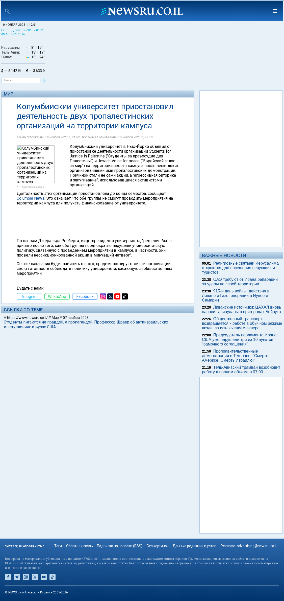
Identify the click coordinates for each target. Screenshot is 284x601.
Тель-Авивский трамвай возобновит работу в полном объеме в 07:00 (241, 369)
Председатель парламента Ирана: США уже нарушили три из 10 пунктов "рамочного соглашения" (240, 339)
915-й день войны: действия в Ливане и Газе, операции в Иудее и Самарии (235, 295)
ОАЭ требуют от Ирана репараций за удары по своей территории (240, 281)
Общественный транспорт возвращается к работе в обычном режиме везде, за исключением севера (242, 323)
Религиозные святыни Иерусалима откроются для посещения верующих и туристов (240, 267)
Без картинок (158, 546)
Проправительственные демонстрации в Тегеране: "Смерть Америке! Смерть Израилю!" (235, 355)
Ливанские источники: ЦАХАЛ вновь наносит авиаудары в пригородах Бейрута (241, 309)
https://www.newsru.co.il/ (27, 318)
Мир (8, 94)
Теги (58, 546)
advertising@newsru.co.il (256, 546)
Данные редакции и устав (194, 546)
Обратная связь (79, 546)
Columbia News (30, 198)
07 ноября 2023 (76, 318)
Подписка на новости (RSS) (119, 546)
